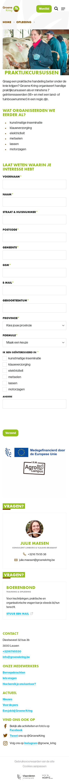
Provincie (10, 318)
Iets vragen (10, 678)
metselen (14, 377)
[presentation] (29, 419)
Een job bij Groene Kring (17, 710)
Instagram (30, 743)
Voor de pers (10, 705)
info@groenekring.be (16, 657)
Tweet (14, 735)
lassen (12, 383)
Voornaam (11, 176)
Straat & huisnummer (19, 212)
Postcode (10, 229)
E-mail (7, 283)
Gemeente (10, 247)
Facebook (16, 730)
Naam (7, 194)
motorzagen (16, 389)
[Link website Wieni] (47, 776)
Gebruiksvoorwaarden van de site (34, 761)
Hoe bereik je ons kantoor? (19, 684)
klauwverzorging (19, 364)
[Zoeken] (56, 9)
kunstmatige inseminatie (24, 358)
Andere (7, 396)
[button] (63, 8)
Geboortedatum (15, 300)
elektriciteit (15, 371)
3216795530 (12, 651)
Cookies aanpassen (34, 766)
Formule (9, 335)
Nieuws (7, 699)
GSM (6, 265)
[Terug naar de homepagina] (11, 9)
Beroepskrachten (14, 672)
